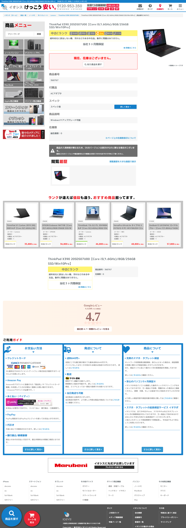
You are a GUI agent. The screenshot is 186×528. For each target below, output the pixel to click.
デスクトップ (139, 495)
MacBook (138, 490)
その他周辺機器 (165, 481)
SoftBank (8, 495)
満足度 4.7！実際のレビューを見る (93, 329)
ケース (111, 495)
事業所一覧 (139, 522)
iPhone (6, 481)
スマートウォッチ (89, 495)
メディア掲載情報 (116, 517)
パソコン (136, 481)
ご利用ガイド (114, 513)
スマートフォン (35, 481)
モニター (163, 486)
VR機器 (85, 500)
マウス (163, 490)
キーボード (164, 495)
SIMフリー (9, 500)
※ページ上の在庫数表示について (120, 138)
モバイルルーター (89, 490)
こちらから (45, 429)
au (6, 490)
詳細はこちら (130, 48)
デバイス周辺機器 (114, 481)
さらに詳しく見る (33, 449)
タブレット (59, 481)
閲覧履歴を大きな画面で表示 (123, 161)
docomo (8, 486)
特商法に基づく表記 (168, 513)
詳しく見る (125, 107)
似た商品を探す (93, 64)
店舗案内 (138, 517)
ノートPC (138, 486)
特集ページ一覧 (115, 522)
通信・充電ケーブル (116, 486)
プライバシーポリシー (169, 517)
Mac (136, 500)
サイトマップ (166, 522)
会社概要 (138, 513)
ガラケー (85, 486)
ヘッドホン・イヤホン (117, 490)
